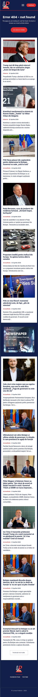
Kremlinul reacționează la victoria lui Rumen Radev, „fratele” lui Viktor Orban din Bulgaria (18, 113)
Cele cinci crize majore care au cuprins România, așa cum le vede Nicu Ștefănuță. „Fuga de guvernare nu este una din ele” (19, 387)
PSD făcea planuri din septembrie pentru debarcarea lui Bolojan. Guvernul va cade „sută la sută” (16, 162)
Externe (5, 73)
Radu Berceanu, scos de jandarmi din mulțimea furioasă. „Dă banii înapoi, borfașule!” (18, 210)
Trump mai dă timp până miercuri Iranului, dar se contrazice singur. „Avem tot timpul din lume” (16, 67)
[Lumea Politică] (19, 668)
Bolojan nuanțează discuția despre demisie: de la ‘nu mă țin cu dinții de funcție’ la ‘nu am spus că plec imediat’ (19, 582)
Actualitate (7, 168)
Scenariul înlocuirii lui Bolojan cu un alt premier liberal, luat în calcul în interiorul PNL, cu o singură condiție (19, 631)
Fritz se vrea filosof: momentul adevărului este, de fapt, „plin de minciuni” (16, 303)
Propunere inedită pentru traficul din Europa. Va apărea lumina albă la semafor (18, 257)
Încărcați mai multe (19, 652)
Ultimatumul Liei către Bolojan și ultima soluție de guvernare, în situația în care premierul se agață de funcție (18, 437)
